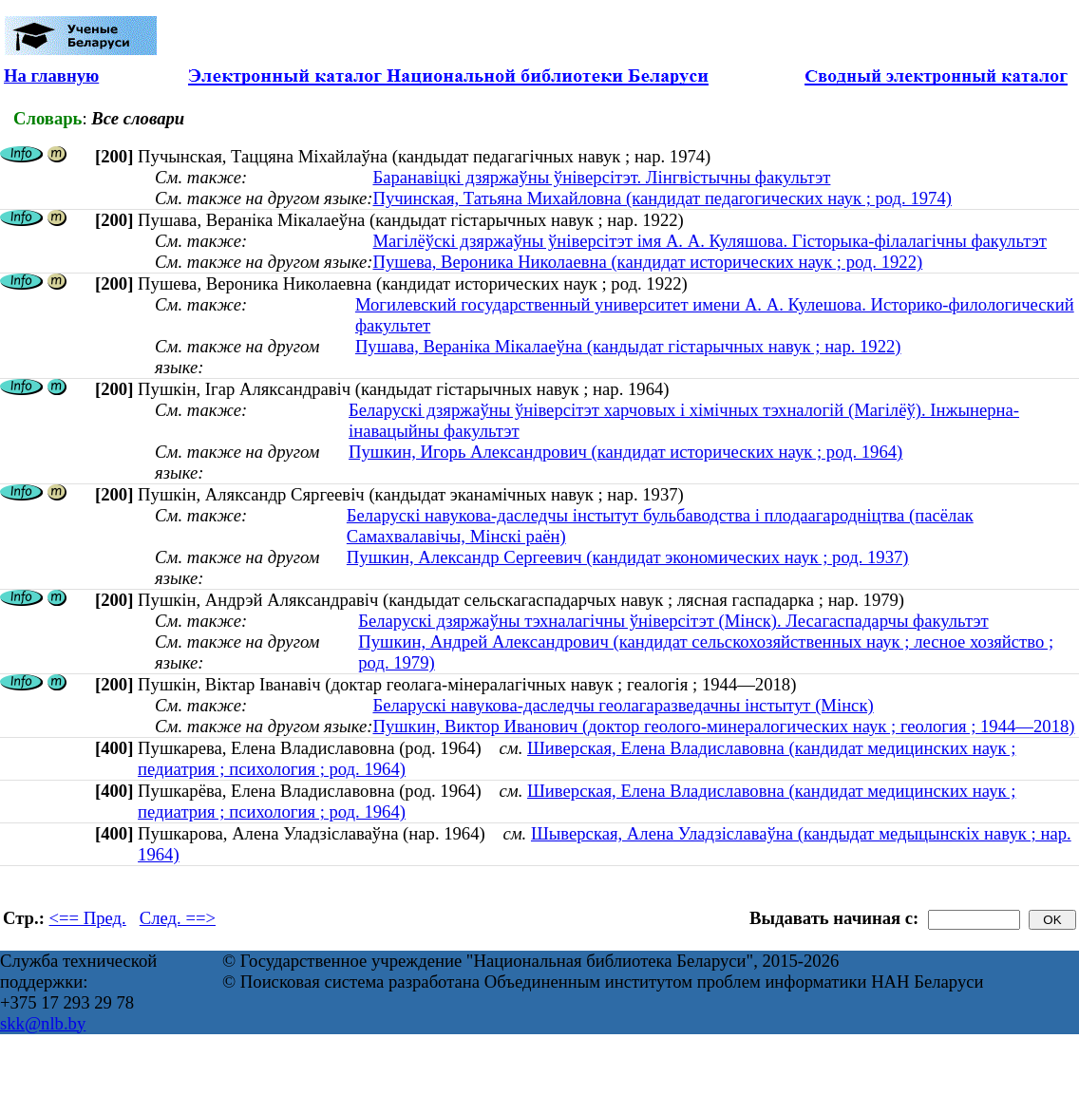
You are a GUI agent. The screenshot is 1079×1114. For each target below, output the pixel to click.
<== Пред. (87, 918)
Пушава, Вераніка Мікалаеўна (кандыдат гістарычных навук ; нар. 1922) (628, 346)
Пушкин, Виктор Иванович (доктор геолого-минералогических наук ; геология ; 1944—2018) (723, 726)
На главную (51, 75)
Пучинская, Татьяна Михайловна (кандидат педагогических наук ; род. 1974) (662, 198)
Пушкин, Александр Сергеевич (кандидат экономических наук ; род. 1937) (628, 557)
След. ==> (178, 918)
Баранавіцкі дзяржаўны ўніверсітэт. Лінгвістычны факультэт (601, 177)
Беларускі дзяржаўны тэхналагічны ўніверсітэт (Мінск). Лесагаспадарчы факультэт (673, 621)
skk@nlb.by (42, 1023)
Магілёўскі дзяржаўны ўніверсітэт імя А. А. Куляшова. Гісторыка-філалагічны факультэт (709, 241)
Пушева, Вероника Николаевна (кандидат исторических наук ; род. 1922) (647, 262)
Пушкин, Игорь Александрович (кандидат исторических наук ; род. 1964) (625, 452)
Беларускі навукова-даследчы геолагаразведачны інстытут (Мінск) (622, 705)
